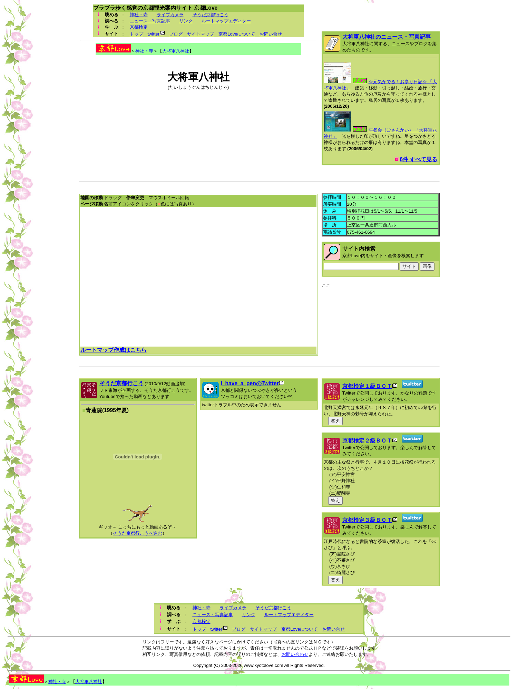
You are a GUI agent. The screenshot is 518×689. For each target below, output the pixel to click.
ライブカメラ (170, 14)
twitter (154, 34)
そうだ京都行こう (210, 14)
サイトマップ (200, 34)
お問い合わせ (295, 654)
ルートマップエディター (226, 20)
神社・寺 (139, 14)
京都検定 (139, 27)
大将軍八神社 (175, 51)
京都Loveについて (236, 34)
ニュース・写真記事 (150, 20)
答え (335, 421)
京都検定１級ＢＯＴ (367, 386)
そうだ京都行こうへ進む (137, 533)
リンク (186, 20)
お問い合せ (271, 34)
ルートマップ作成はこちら (113, 350)
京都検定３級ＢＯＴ (367, 520)
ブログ (176, 34)
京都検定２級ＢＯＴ (367, 441)
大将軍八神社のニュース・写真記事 (386, 37)
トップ (136, 34)
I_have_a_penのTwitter (250, 383)
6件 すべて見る (418, 159)
